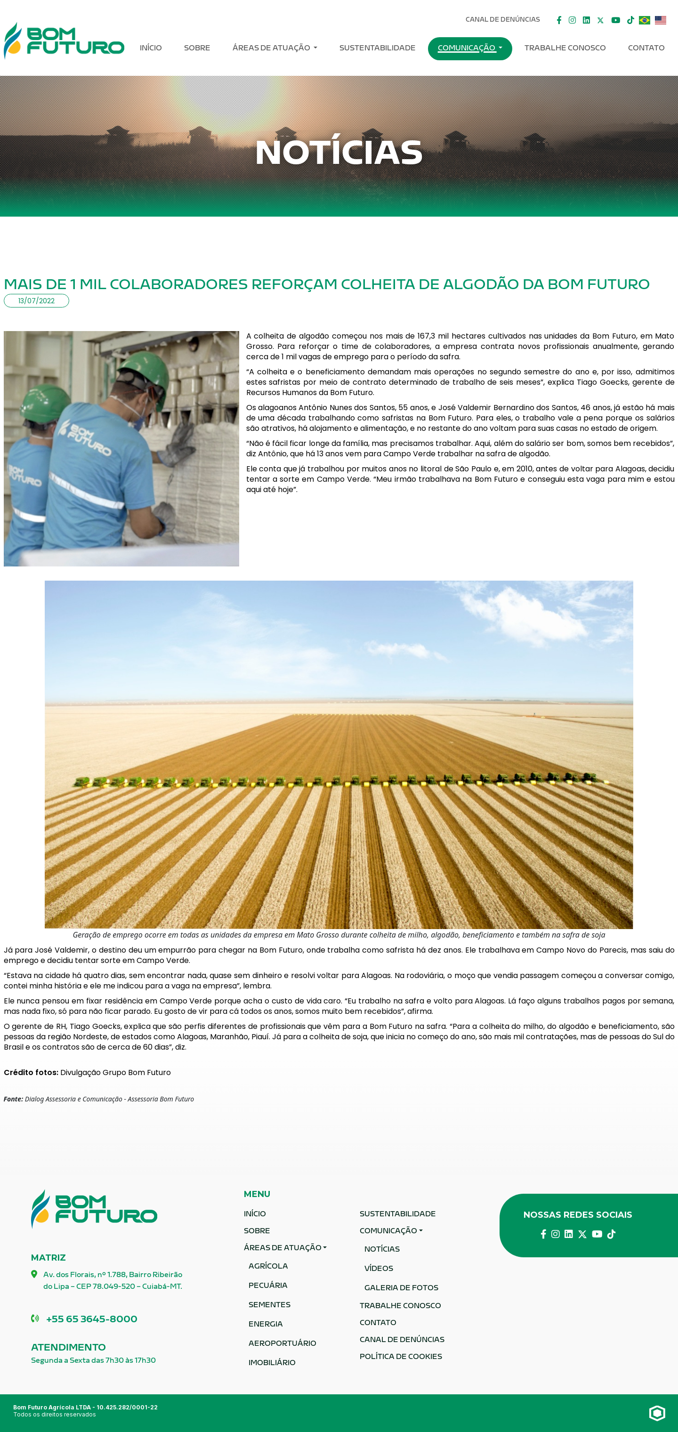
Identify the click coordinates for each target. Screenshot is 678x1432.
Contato (646, 48)
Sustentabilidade (377, 48)
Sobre (197, 48)
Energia (266, 1324)
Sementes (270, 1305)
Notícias (382, 1250)
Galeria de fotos (401, 1288)
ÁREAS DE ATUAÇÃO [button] (272, 48)
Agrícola (268, 1266)
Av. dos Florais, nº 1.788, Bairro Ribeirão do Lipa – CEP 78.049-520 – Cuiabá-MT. (106, 1282)
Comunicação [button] (467, 48)
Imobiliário (272, 1363)
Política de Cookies (401, 1357)
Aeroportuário (282, 1344)
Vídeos (378, 1269)
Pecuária (268, 1286)
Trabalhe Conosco (565, 48)
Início (151, 48)
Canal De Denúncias (503, 20)
